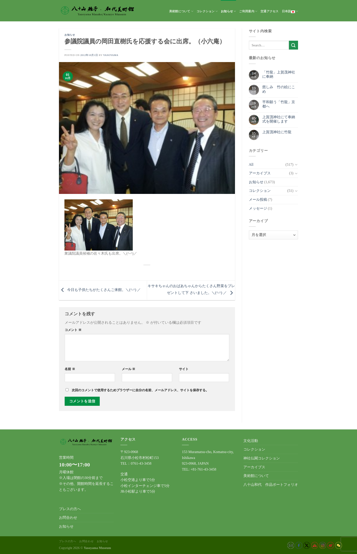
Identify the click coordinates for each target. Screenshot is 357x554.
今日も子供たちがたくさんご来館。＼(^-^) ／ (100, 290)
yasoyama (110, 55)
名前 (70, 369)
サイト (184, 369)
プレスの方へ (70, 509)
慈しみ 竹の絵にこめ (278, 89)
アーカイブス (260, 173)
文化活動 (250, 441)
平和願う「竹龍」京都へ (278, 104)
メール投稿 (258, 199)
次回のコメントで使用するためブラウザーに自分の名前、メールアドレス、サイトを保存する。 (140, 390)
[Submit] (293, 45)
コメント (73, 330)
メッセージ (258, 208)
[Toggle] (296, 164)
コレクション (207, 11)
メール (128, 369)
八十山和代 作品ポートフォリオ (270, 484)
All (251, 164)
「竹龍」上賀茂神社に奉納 (278, 74)
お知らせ (228, 11)
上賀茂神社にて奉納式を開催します (278, 119)
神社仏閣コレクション (261, 458)
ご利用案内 (248, 11)
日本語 (290, 11)
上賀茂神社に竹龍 (276, 132)
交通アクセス (269, 11)
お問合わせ (68, 517)
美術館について (181, 11)
